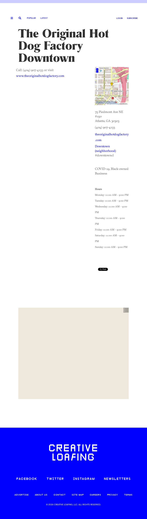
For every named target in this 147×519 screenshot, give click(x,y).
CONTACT (60, 495)
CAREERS (95, 495)
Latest (44, 18)
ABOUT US (41, 495)
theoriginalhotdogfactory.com (112, 137)
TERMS (128, 495)
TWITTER (55, 479)
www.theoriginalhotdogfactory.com (40, 76)
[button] (126, 310)
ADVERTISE (22, 495)
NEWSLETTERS (117, 479)
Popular (31, 18)
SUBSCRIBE (132, 18)
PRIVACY (112, 495)
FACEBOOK (26, 479)
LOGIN (119, 18)
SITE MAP (78, 495)
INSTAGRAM (84, 479)
